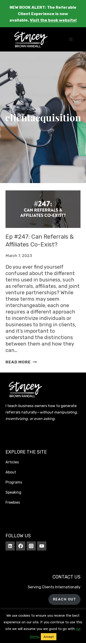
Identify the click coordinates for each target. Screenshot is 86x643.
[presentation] (43, 209)
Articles (12, 462)
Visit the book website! (53, 20)
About (11, 472)
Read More (21, 362)
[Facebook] (20, 546)
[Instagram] (31, 546)
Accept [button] (49, 636)
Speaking (13, 492)
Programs (14, 482)
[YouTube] (41, 546)
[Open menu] (71, 39)
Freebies (13, 502)
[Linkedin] (10, 546)
